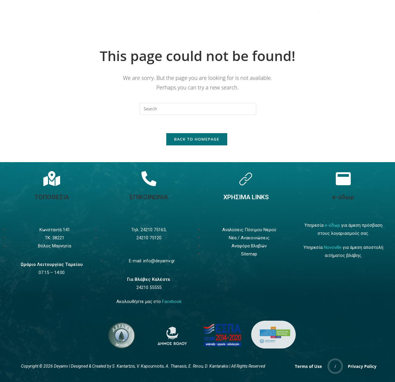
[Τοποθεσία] (51, 178)
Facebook (172, 301)
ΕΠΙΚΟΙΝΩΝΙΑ (149, 197)
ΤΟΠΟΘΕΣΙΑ (51, 197)
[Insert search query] (198, 109)
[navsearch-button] (303, 12)
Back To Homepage (196, 139)
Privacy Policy (362, 366)
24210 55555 (148, 287)
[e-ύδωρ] (343, 178)
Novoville (332, 247)
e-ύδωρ (343, 197)
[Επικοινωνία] (148, 178)
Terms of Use (308, 366)
